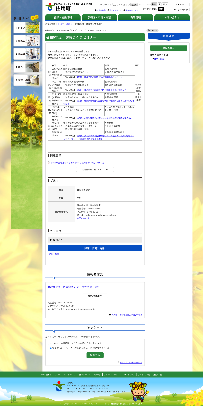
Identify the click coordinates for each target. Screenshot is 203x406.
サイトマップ (181, 4)
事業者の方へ (26, 54)
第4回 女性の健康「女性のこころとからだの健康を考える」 (106, 117)
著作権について (82, 374)
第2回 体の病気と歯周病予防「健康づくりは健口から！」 (105, 89)
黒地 (161, 9)
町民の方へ (26, 40)
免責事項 (97, 374)
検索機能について (132, 10)
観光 (26, 67)
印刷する (154, 30)
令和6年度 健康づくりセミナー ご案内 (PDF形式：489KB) (79, 162)
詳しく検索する (116, 10)
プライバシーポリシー (113, 374)
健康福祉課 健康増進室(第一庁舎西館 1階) (73, 286)
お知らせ (71, 23)
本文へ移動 (101, 10)
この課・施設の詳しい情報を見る (126, 314)
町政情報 (135, 17)
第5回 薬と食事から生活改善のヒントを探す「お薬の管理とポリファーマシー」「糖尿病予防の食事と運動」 (99, 137)
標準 (154, 4)
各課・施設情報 (63, 17)
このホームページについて (60, 374)
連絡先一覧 (164, 374)
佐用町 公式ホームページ (68, 7)
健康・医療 (54, 253)
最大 (165, 4)
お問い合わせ (172, 17)
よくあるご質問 (149, 374)
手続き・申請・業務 (99, 17)
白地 (154, 9)
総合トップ (26, 27)
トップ (61, 23)
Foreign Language (181, 9)
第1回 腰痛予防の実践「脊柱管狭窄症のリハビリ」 (101, 77)
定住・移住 (26, 80)
